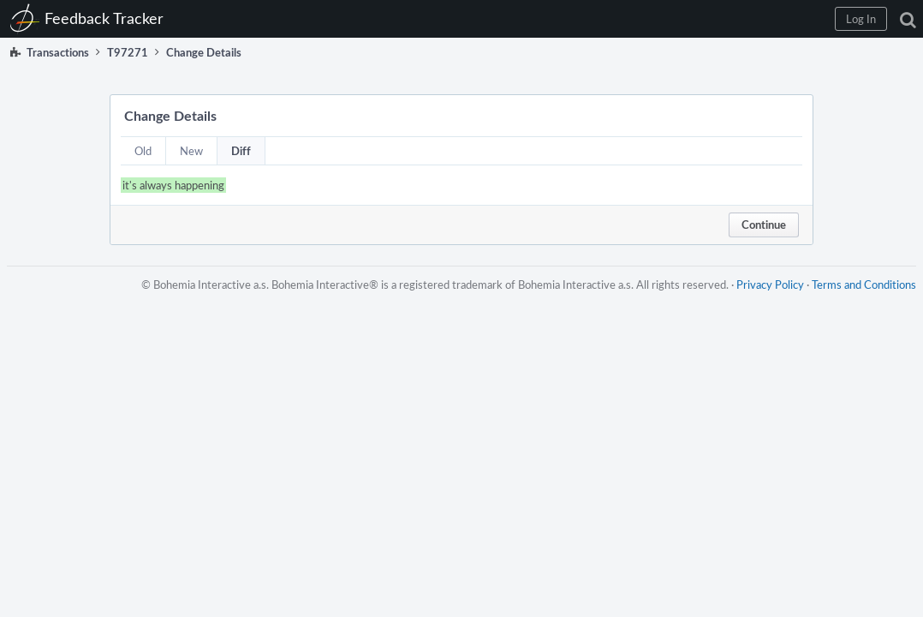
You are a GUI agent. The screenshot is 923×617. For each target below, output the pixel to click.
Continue (763, 224)
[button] (633, 19)
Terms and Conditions (857, 301)
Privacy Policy (763, 301)
